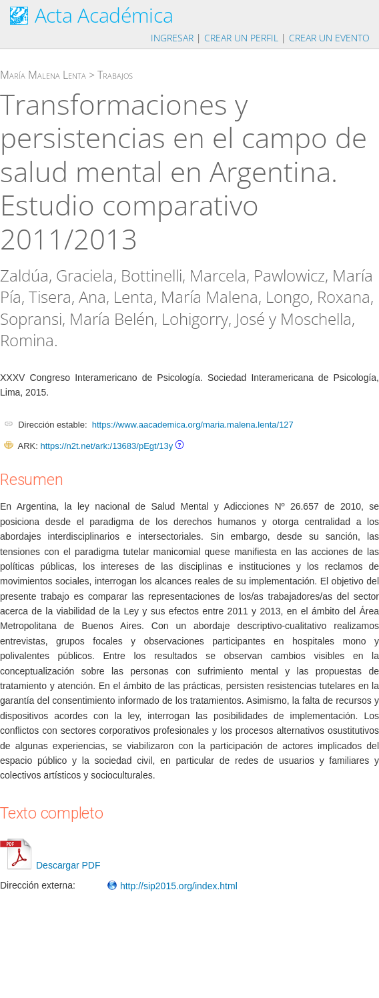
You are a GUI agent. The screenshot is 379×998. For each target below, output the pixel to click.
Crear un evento (329, 37)
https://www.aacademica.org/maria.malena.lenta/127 (193, 425)
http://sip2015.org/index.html (172, 886)
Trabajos (115, 74)
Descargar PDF (50, 865)
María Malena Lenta (43, 74)
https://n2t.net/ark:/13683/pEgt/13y (106, 446)
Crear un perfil (241, 37)
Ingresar (172, 37)
